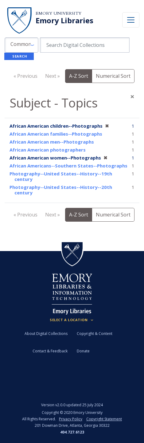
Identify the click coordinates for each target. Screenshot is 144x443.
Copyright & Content (94, 333)
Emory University (58, 13)
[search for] (85, 45)
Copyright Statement (104, 419)
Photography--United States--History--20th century (61, 190)
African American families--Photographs (56, 134)
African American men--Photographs (52, 142)
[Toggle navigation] (130, 20)
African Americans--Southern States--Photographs (68, 166)
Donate (83, 351)
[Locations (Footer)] (72, 320)
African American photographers (48, 150)
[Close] (132, 96)
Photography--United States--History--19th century (61, 176)
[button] (21, 45)
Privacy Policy (70, 419)
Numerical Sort (113, 76)
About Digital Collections (46, 333)
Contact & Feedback (50, 351)
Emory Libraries (64, 20)
